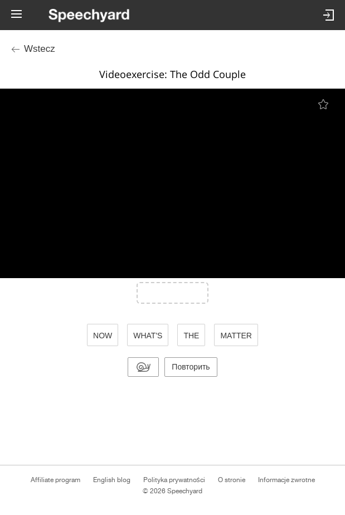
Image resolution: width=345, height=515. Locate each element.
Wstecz (39, 49)
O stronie (231, 480)
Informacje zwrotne (286, 480)
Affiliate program (55, 480)
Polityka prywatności (174, 480)
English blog (111, 480)
